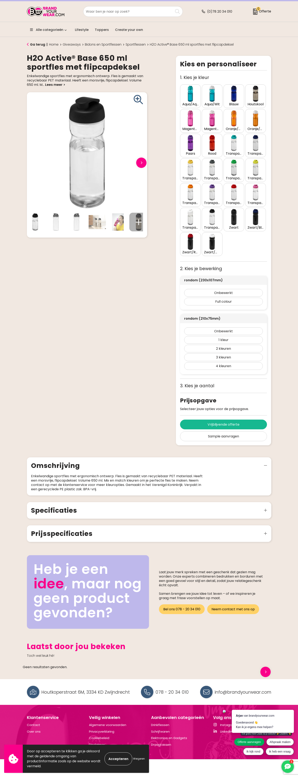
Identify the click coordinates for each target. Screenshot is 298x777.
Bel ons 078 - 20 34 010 (181, 609)
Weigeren (139, 758)
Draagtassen (161, 744)
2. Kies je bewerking (201, 268)
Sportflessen (136, 44)
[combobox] (128, 11)
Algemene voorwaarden (107, 725)
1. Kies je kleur (194, 77)
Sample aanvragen (223, 436)
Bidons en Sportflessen (103, 44)
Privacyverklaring (101, 731)
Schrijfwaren (160, 731)
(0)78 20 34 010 (219, 11)
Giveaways (72, 44)
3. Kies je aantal (197, 385)
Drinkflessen (160, 725)
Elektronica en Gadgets (169, 738)
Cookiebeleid (99, 738)
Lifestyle (82, 29)
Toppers (102, 29)
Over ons (34, 731)
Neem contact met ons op (233, 609)
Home (54, 44)
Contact (33, 725)
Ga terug (37, 44)
